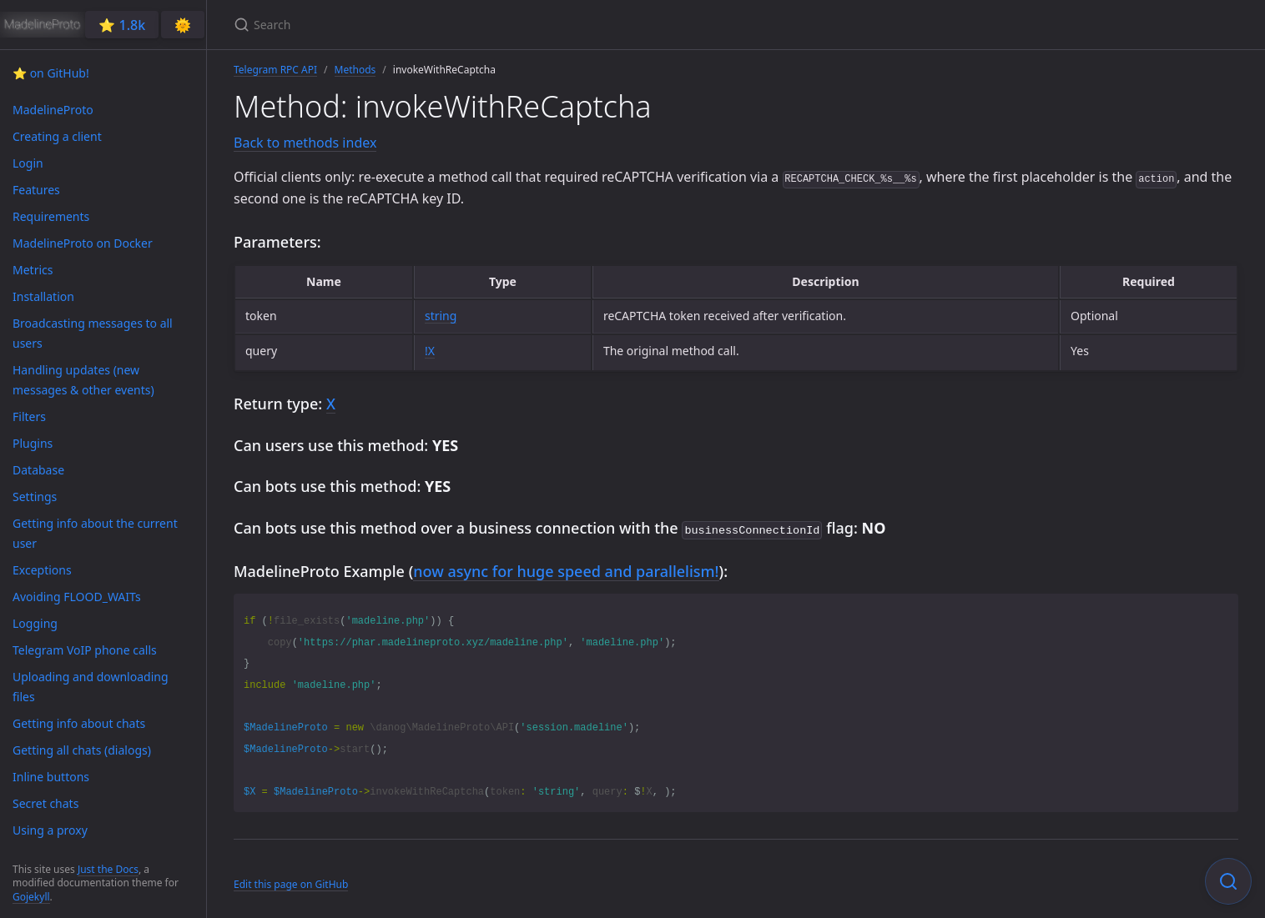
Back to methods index (305, 142)
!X (430, 351)
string (440, 316)
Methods (355, 70)
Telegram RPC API (275, 70)
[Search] (430, 24)
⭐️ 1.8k (121, 25)
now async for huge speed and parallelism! (565, 569)
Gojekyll (31, 897)
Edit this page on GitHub (291, 882)
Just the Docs (108, 869)
